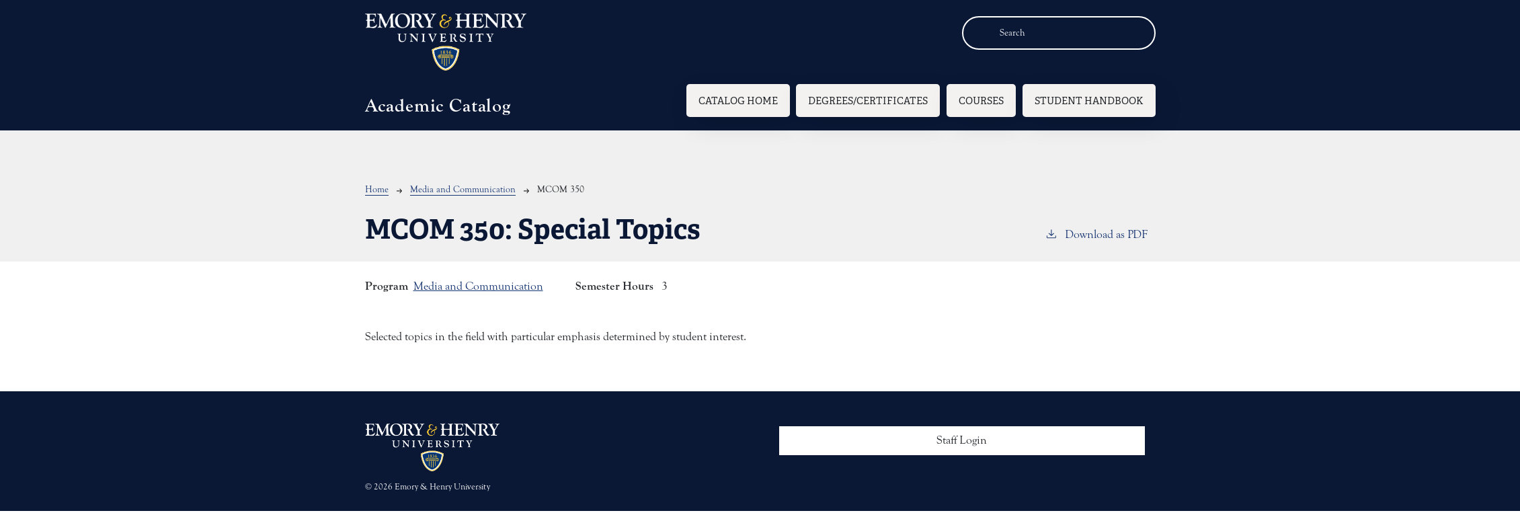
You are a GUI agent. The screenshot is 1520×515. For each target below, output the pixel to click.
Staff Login (961, 440)
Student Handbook (1089, 100)
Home (377, 189)
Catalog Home (738, 100)
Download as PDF (1096, 233)
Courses (981, 100)
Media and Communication (463, 189)
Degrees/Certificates (868, 100)
